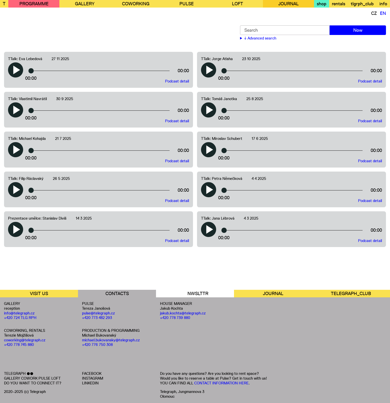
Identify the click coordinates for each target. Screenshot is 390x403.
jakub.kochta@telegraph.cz (183, 313)
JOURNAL (288, 4)
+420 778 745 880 (19, 344)
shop (321, 4)
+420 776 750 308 (97, 344)
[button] (15, 69)
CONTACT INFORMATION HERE (221, 383)
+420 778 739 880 (175, 317)
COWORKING (135, 4)
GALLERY (84, 4)
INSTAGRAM (92, 378)
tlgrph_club (362, 4)
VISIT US (39, 293)
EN (383, 13)
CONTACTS (117, 293)
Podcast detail (177, 81)
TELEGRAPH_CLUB (351, 293)
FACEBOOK (91, 373)
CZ (374, 13)
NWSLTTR (197, 293)
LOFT (237, 4)
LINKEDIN (90, 383)
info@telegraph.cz (19, 313)
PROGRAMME (34, 4)
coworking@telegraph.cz (25, 340)
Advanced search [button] (262, 38)
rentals (338, 4)
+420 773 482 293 (97, 317)
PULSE (186, 4)
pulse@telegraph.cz (98, 313)
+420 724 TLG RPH (20, 317)
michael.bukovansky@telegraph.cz (111, 340)
